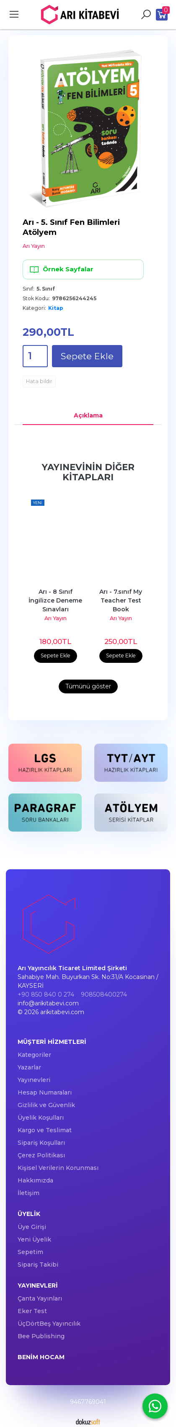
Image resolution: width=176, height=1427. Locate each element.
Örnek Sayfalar (61, 269)
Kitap (55, 308)
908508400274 (104, 994)
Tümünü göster (88, 686)
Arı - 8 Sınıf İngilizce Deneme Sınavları (56, 600)
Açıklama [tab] (88, 415)
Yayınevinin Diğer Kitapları (88, 472)
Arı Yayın (55, 618)
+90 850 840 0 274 (46, 994)
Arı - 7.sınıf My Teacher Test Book (121, 600)
